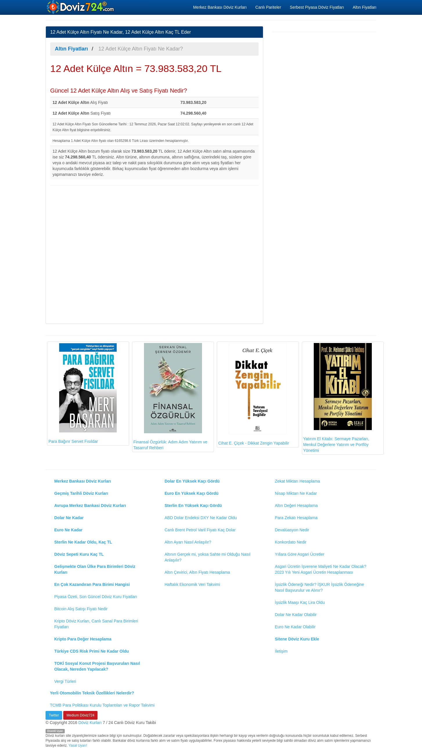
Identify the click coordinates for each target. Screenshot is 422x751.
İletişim (281, 651)
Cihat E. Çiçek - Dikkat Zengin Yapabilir (253, 394)
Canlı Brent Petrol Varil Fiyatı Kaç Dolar (200, 530)
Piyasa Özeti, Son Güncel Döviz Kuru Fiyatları (95, 596)
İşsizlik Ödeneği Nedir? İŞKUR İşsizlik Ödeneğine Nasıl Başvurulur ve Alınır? (319, 587)
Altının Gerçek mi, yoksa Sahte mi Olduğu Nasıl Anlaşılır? (207, 557)
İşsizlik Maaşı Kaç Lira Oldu (300, 602)
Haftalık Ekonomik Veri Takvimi (192, 584)
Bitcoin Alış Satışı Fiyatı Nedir (81, 608)
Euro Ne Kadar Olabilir (295, 626)
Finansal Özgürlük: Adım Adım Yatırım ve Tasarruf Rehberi (171, 396)
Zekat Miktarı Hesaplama (297, 481)
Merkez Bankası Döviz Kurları (219, 7)
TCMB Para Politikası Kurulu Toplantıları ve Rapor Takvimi (102, 705)
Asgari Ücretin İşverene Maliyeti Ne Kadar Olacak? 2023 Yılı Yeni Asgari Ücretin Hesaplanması (320, 569)
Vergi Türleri (65, 681)
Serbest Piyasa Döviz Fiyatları (317, 7)
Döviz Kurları (90, 722)
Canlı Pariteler (268, 7)
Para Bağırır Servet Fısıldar (82, 393)
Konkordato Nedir (290, 542)
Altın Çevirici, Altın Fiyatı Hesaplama (197, 572)
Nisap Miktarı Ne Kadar (296, 493)
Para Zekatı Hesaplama (296, 517)
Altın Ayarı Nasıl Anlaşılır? (188, 542)
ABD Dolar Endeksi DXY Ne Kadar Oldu (201, 517)
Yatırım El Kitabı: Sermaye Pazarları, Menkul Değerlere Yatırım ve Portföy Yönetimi (337, 398)
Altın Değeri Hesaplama (296, 505)
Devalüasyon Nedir (292, 530)
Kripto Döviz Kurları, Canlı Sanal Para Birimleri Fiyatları (96, 624)
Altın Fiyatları (364, 7)
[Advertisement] (154, 254)
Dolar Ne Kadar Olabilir (296, 614)
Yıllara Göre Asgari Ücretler (299, 554)
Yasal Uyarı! (77, 745)
